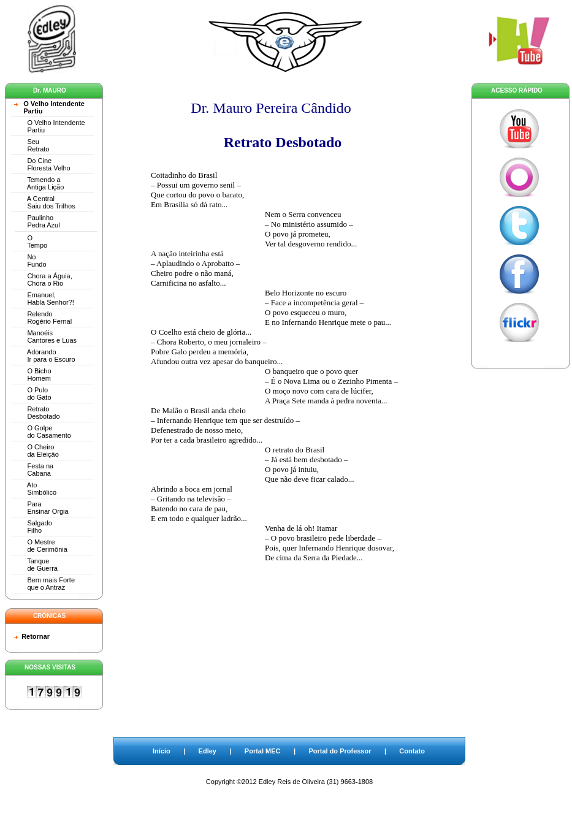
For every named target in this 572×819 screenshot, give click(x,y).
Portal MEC (263, 751)
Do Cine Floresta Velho (42, 164)
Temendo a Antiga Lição (39, 183)
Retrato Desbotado (37, 412)
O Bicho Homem (32, 374)
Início (161, 751)
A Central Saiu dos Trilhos (44, 202)
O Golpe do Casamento (42, 431)
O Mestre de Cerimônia (40, 545)
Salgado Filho (33, 526)
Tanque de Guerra (36, 564)
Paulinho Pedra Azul (37, 221)
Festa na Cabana (33, 469)
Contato (412, 751)
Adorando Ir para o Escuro (44, 355)
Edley (207, 751)
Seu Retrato (31, 145)
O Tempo (30, 241)
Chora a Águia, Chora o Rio (43, 279)
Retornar (35, 636)
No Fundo (30, 260)
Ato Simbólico (35, 488)
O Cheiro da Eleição (36, 450)
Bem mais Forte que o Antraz (44, 583)
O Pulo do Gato (32, 393)
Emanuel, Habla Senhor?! (44, 298)
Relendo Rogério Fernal (43, 317)
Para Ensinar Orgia (41, 507)
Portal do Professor (339, 751)
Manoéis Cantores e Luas (45, 336)
